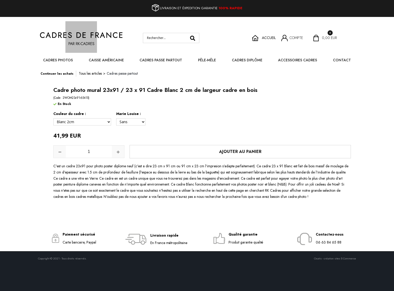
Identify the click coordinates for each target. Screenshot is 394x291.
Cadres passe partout (161, 60)
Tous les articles (90, 73)
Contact (342, 60)
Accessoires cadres (297, 60)
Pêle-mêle (207, 60)
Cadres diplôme (247, 60)
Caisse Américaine (106, 60)
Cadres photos (58, 60)
